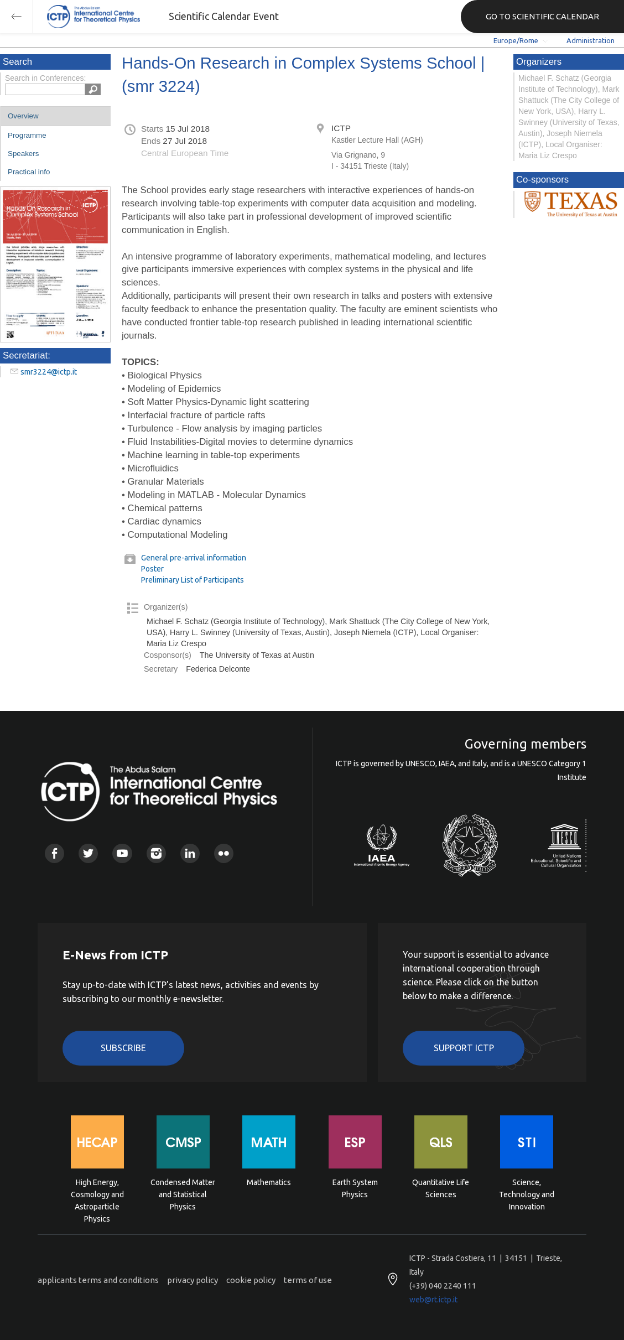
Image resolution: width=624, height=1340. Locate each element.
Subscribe (123, 1048)
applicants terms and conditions (98, 1280)
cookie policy (250, 1280)
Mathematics (269, 1182)
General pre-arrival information (193, 557)
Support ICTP (464, 1048)
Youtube (122, 853)
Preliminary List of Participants (192, 579)
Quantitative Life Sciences (440, 1188)
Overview (23, 116)
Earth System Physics (355, 1188)
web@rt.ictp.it (433, 1299)
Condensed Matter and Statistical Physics (182, 1193)
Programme (27, 135)
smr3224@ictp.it (48, 371)
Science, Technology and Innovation (526, 1193)
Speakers (23, 153)
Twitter (88, 853)
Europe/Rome (515, 40)
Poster (152, 568)
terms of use (308, 1280)
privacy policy (192, 1280)
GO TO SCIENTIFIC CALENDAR (542, 16)
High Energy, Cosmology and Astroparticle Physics (97, 1193)
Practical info (29, 172)
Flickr (223, 853)
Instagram (156, 853)
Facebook (54, 853)
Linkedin (190, 853)
